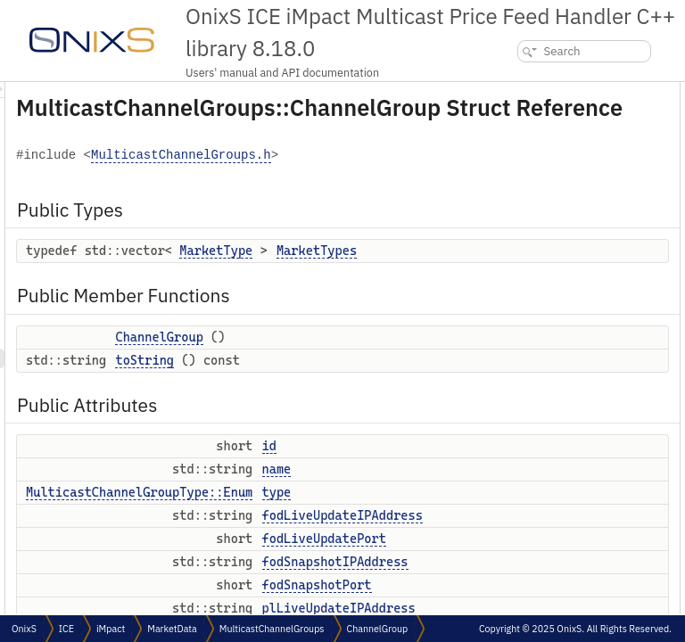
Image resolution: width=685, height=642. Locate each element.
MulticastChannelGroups (272, 628)
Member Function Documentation (566, 562)
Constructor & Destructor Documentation (584, 523)
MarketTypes (532, 111)
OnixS (24, 628)
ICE (66, 628)
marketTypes (531, 444)
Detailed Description (534, 464)
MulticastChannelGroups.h (336, 199)
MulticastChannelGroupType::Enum (362, 602)
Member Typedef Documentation (565, 483)
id (505, 209)
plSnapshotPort (537, 405)
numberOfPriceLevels (552, 425)
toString (367, 450)
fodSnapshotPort (541, 326)
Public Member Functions (550, 130)
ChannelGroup (381, 408)
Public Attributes (529, 189)
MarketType (438, 294)
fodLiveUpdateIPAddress (560, 268)
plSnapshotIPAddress (552, 385)
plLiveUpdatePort (541, 366)
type (511, 248)
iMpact (110, 628)
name (514, 228)
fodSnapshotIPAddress (555, 307)
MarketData (172, 628)
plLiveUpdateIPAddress (556, 346)
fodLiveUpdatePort (545, 287)
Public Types (518, 91)
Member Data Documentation (556, 601)
